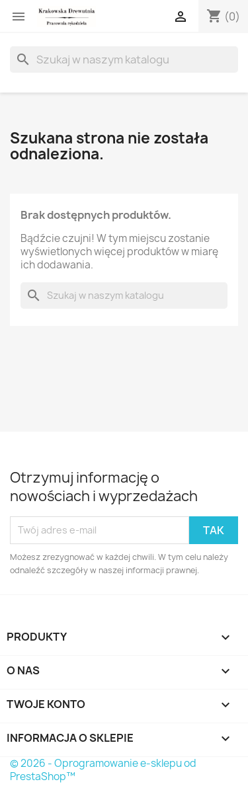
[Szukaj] (124, 59)
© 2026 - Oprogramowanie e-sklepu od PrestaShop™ (103, 769)
